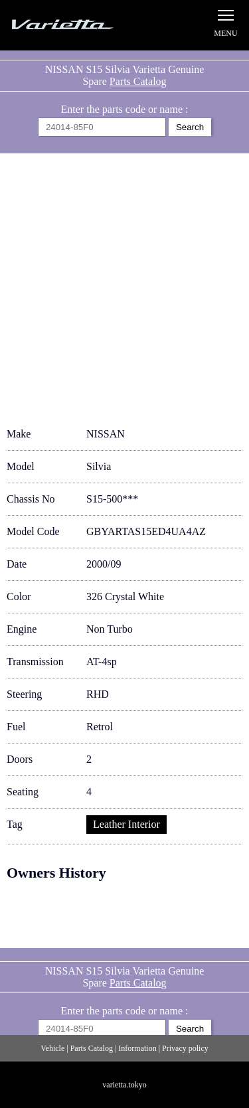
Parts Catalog (138, 81)
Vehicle (52, 1048)
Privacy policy (185, 1048)
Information (137, 1048)
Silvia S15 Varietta (76, 25)
